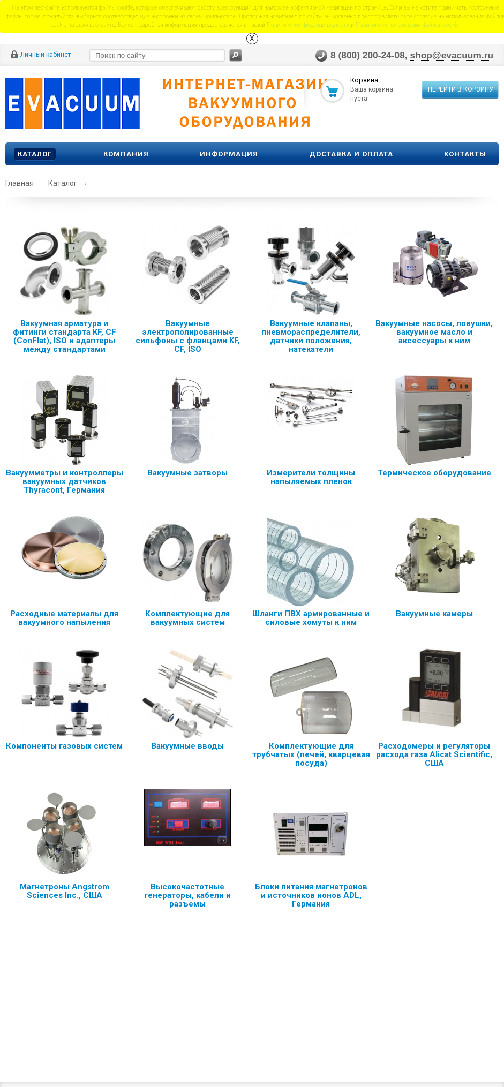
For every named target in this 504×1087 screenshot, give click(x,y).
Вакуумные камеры (434, 613)
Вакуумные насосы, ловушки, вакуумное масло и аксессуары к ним (434, 332)
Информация (229, 154)
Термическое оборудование (434, 473)
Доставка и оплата (351, 154)
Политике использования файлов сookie (407, 24)
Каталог (35, 154)
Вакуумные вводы (187, 746)
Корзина (364, 80)
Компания (126, 154)
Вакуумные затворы (187, 473)
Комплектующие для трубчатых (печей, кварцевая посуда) (311, 754)
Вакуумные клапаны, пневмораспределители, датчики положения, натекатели (310, 336)
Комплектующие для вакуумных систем (187, 618)
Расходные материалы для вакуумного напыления (64, 618)
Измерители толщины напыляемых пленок (311, 477)
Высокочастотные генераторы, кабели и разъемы (187, 895)
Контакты (465, 154)
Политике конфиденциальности (308, 24)
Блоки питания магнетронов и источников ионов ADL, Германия (311, 895)
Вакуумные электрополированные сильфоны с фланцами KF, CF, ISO (188, 336)
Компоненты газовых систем (64, 746)
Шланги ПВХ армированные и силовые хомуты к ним (311, 618)
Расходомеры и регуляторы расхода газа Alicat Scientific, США (434, 754)
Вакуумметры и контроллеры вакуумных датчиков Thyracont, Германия (64, 481)
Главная (19, 183)
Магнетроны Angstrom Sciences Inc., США (64, 891)
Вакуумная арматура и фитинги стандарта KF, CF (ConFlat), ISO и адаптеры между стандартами (64, 336)
